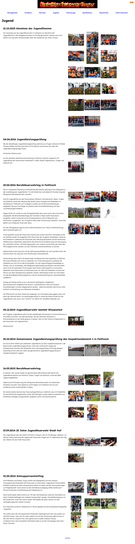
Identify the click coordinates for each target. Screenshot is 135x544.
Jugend (56, 13)
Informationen (122, 13)
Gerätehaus (87, 13)
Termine (42, 13)
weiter (67, 538)
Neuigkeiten (12, 13)
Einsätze (28, 13)
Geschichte (103, 13)
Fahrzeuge (70, 13)
